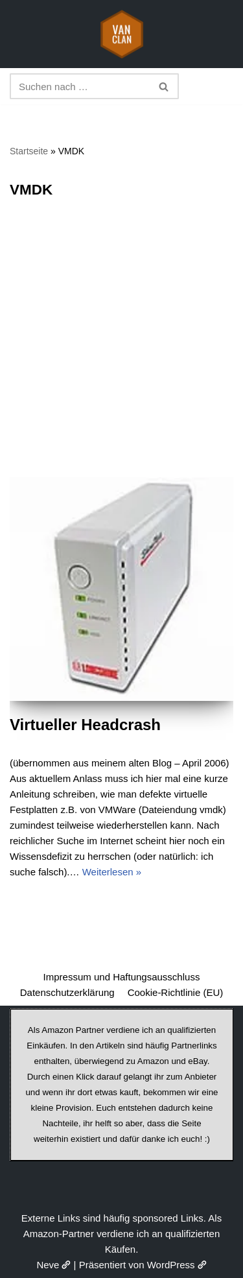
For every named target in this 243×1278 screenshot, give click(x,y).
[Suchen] (80, 86)
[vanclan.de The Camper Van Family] (122, 34)
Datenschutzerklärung (67, 992)
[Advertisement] (121, 349)
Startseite (29, 151)
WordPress (177, 1264)
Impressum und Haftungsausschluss (121, 976)
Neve (53, 1264)
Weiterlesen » (111, 871)
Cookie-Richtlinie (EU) (176, 992)
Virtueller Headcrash (85, 724)
